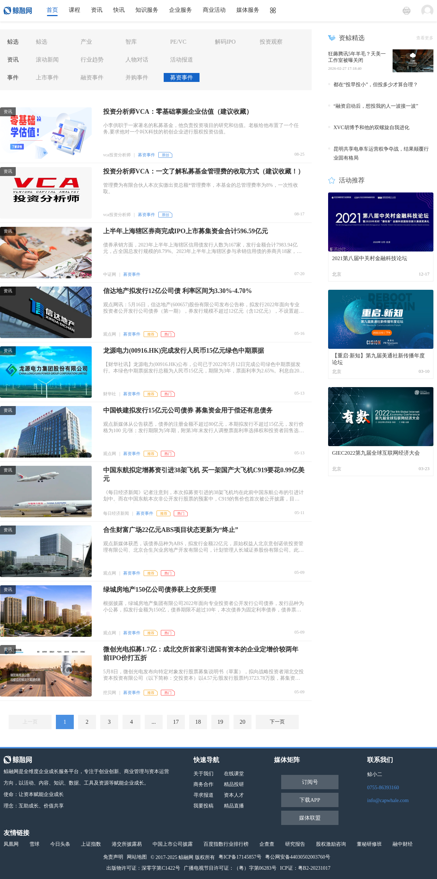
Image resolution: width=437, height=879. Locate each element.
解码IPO (225, 42)
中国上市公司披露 (173, 844)
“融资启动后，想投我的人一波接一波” (375, 106)
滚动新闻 (47, 60)
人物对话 (136, 60)
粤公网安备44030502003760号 (297, 857)
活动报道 (181, 60)
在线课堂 (234, 773)
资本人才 (234, 795)
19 (220, 722)
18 (198, 722)
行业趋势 (92, 60)
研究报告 (295, 844)
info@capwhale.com (388, 800)
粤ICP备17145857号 (239, 857)
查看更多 (424, 37)
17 (176, 722)
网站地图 (137, 857)
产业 (86, 42)
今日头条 (60, 844)
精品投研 (234, 784)
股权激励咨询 (331, 844)
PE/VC (178, 42)
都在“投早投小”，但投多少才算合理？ (375, 84)
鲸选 (41, 42)
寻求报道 (203, 795)
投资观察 (271, 42)
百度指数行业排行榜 (226, 844)
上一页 (30, 721)
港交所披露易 (127, 844)
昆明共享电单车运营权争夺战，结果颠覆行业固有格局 (381, 153)
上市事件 (47, 77)
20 (242, 722)
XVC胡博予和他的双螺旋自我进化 (371, 127)
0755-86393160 (383, 787)
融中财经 (403, 844)
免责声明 (113, 857)
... (154, 722)
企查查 (266, 844)
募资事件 (181, 77)
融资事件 (92, 77)
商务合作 (203, 784)
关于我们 (203, 773)
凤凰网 (11, 844)
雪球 (34, 844)
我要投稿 (203, 806)
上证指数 (91, 844)
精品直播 (234, 806)
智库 (131, 42)
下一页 (277, 721)
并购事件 (136, 77)
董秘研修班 (369, 844)
